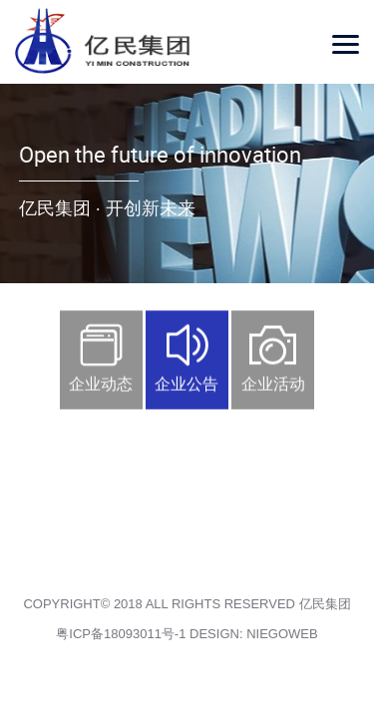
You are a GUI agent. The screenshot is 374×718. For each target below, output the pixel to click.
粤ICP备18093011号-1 (121, 633)
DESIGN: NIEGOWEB (253, 633)
